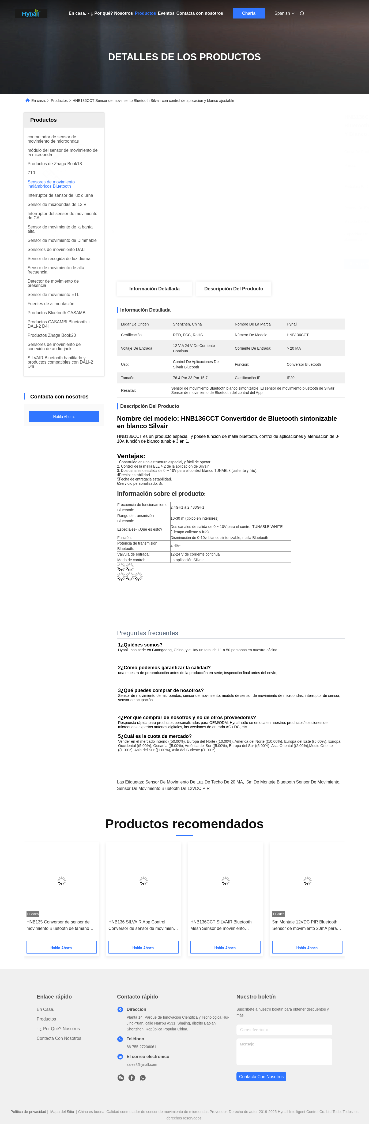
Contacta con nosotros (199, 13)
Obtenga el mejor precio (259, 264)
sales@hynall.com (142, 1064)
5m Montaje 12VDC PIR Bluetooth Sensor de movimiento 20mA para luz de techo (304, 926)
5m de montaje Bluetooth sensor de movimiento (293, 782)
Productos (145, 13)
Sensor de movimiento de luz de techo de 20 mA (194, 782)
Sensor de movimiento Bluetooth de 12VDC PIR (163, 788)
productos (46, 1019)
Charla (248, 13)
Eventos (166, 13)
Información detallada (154, 288)
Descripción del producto (233, 288)
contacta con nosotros (261, 1076)
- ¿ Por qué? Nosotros (110, 13)
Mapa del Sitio (62, 1112)
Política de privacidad (28, 1112)
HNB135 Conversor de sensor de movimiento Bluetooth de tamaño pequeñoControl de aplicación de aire (58, 926)
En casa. (77, 13)
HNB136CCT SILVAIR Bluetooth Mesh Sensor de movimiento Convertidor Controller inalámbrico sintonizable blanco (222, 926)
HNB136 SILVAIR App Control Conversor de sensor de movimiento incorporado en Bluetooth (142, 926)
